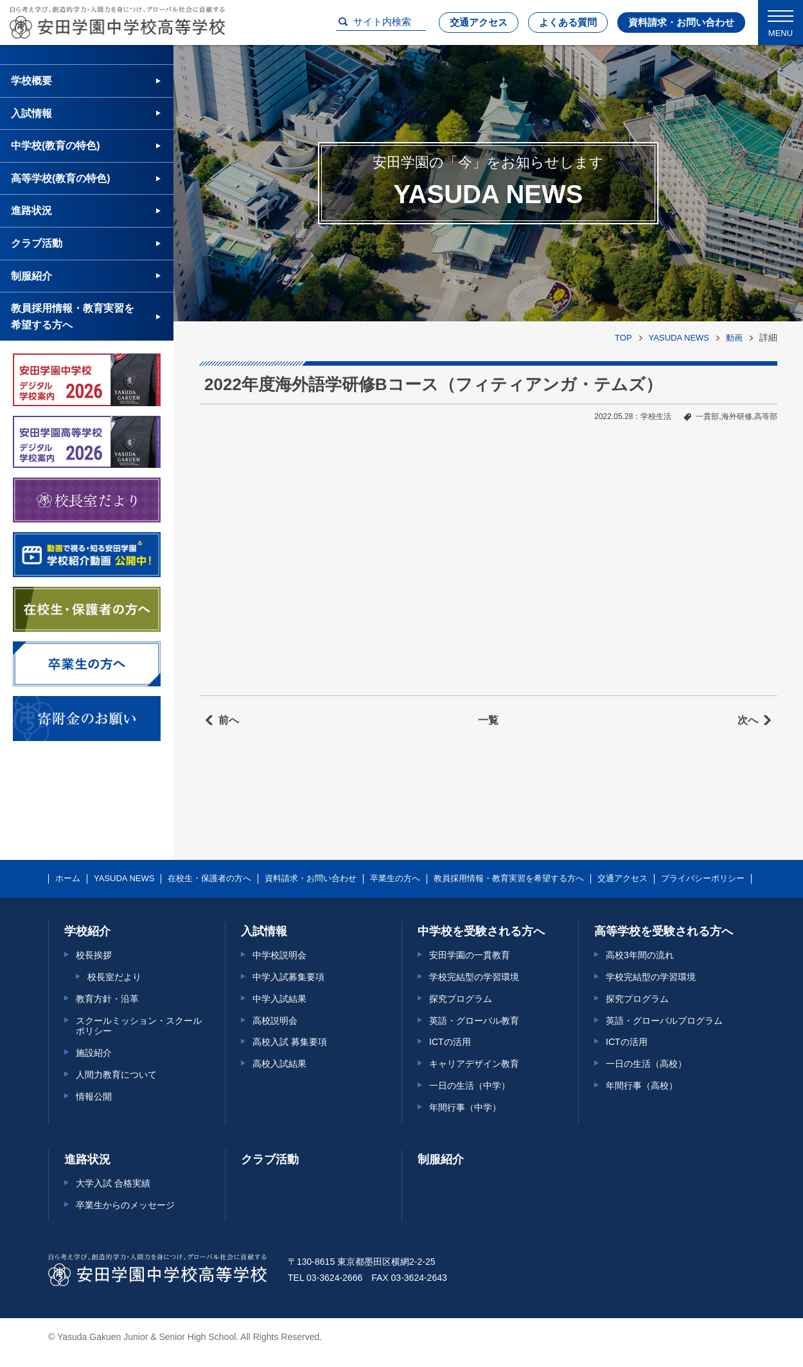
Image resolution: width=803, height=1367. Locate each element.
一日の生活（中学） (469, 1085)
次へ (747, 720)
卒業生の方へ (395, 878)
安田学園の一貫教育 (469, 955)
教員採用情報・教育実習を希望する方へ (72, 316)
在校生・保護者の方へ (209, 878)
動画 (734, 338)
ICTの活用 (450, 1042)
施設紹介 (94, 1053)
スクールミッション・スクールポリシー (139, 1026)
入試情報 (31, 113)
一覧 (488, 720)
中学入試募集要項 (288, 977)
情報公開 (94, 1096)
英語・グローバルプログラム (664, 1020)
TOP (623, 338)
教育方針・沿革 (107, 999)
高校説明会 (274, 1020)
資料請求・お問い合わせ (681, 22)
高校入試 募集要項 (289, 1042)
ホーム (67, 878)
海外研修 (736, 416)
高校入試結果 (279, 1064)
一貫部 (707, 416)
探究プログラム (460, 999)
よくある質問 (568, 22)
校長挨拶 (94, 955)
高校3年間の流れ (640, 955)
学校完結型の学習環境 (474, 977)
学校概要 (31, 80)
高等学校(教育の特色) (60, 178)
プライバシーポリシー (703, 878)
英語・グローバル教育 (474, 1020)
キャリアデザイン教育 (474, 1064)
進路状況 (31, 210)
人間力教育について (116, 1074)
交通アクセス (478, 22)
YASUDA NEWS (679, 338)
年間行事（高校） (642, 1085)
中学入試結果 (279, 999)
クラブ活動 (36, 243)
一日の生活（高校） (646, 1064)
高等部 (765, 416)
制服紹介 (31, 276)
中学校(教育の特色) (55, 145)
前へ (228, 720)
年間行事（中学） (465, 1107)
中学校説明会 (279, 955)
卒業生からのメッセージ (125, 1205)
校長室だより (114, 977)
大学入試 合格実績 (113, 1183)
